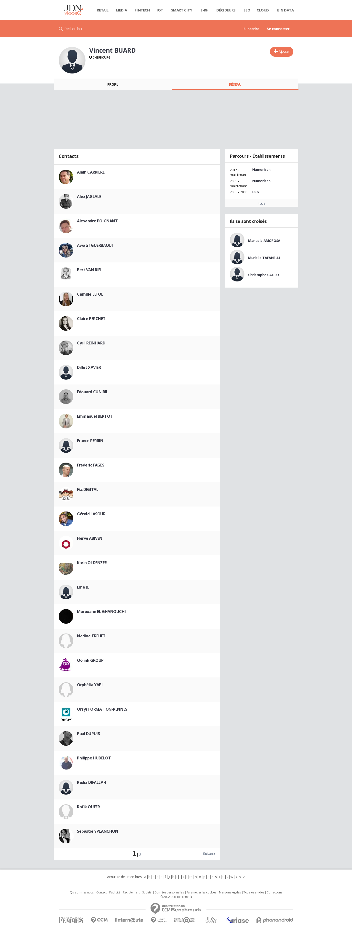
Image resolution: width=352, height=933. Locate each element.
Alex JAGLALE (89, 196)
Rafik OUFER (88, 806)
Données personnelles (169, 892)
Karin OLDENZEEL (93, 562)
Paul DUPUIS (88, 733)
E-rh (205, 10)
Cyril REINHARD (91, 343)
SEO (246, 10)
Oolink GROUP (90, 660)
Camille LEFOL (90, 294)
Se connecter (278, 28)
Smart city (181, 10)
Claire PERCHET (91, 318)
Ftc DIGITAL (87, 489)
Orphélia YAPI (90, 684)
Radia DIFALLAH (91, 782)
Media (121, 10)
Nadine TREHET (91, 636)
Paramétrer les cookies (201, 892)
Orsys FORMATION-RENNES (102, 709)
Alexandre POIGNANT (97, 221)
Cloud (263, 10)
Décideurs (225, 10)
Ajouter (284, 51)
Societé (147, 892)
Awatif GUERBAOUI (95, 245)
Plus (261, 203)
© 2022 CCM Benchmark (176, 897)
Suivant (208, 854)
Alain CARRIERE (90, 172)
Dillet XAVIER (89, 367)
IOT (160, 10)
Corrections (274, 892)
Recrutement (131, 892)
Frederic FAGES (90, 465)
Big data (285, 10)
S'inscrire (251, 28)
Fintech (142, 10)
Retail (102, 10)
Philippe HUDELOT (94, 758)
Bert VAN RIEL (89, 269)
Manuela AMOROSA (264, 240)
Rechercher (73, 28)
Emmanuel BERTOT (95, 416)
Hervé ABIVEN (89, 538)
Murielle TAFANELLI (264, 257)
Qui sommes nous (82, 892)
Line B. (83, 587)
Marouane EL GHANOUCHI (101, 611)
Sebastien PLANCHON (97, 831)
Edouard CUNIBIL (92, 391)
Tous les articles (253, 892)
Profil (112, 84)
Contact (101, 892)
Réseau (235, 84)
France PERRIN (90, 440)
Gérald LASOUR (91, 514)
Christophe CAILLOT (264, 274)
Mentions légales (230, 892)
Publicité (114, 892)
